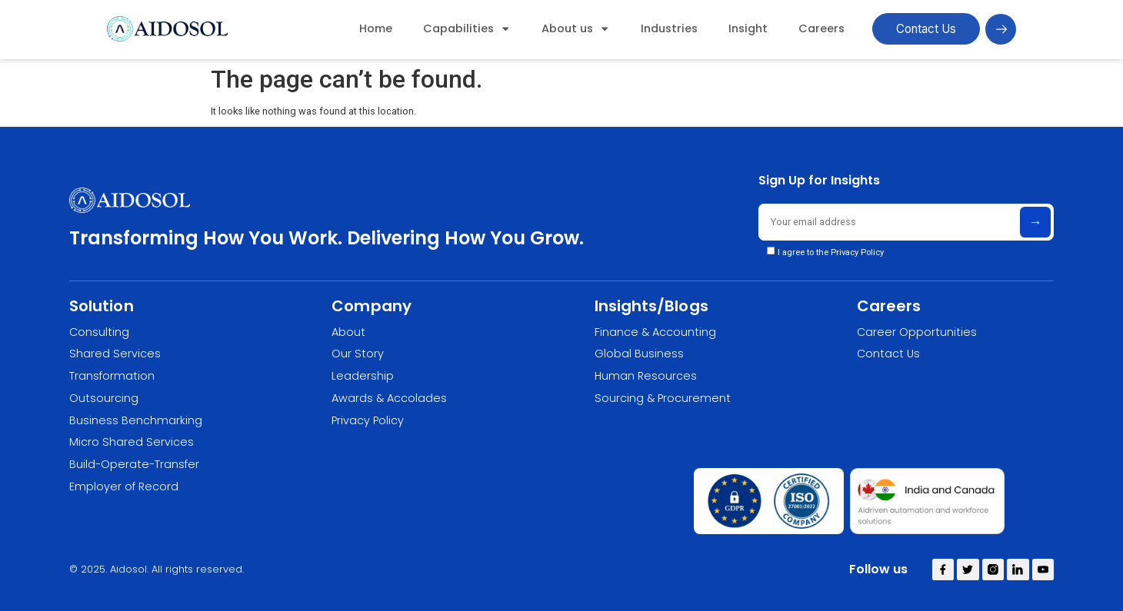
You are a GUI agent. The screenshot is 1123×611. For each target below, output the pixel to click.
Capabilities (467, 28)
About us (576, 28)
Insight (748, 28)
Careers (821, 28)
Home (375, 28)
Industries (669, 28)
